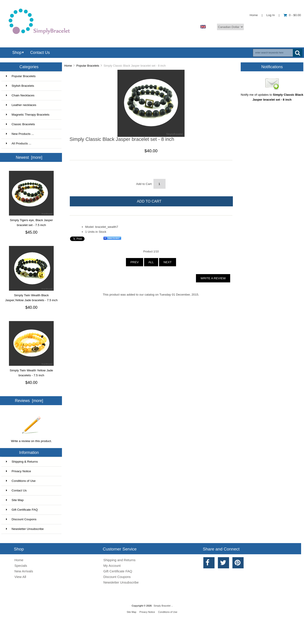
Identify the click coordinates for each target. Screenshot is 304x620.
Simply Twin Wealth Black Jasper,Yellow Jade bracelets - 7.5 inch (31, 298)
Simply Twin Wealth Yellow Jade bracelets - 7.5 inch (31, 373)
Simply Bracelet (162, 605)
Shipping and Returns (119, 560)
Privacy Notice (18, 471)
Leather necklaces (31, 105)
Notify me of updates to (272, 95)
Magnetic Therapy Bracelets (31, 114)
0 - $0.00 (292, 15)
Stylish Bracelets (31, 85)
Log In (270, 15)
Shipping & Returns (22, 461)
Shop (16, 52)
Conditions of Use (21, 480)
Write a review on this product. (31, 439)
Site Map (15, 500)
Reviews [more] (29, 400)
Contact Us (40, 52)
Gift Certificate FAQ (22, 509)
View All (20, 577)
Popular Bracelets (87, 65)
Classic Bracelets (31, 124)
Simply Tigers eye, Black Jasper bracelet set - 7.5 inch (31, 222)
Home (254, 15)
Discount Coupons (21, 519)
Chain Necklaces (31, 95)
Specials (21, 565)
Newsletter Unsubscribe (25, 529)
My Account (112, 565)
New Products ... (20, 133)
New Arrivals (24, 571)
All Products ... (18, 143)
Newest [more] (29, 157)
